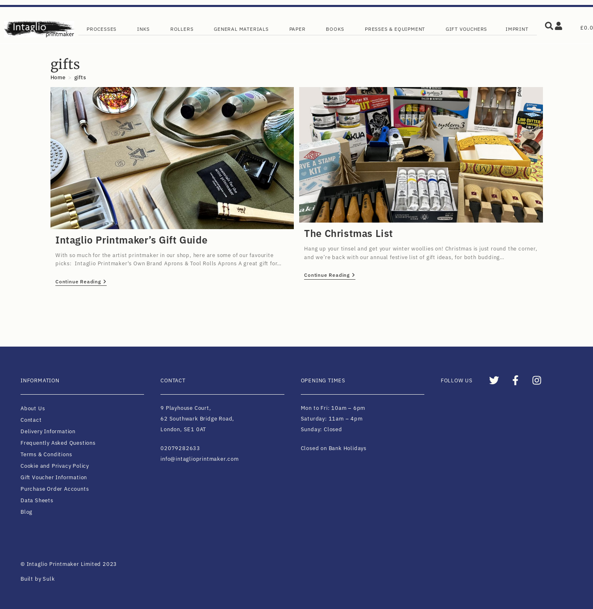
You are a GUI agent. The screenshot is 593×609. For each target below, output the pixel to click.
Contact (31, 419)
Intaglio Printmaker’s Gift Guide (131, 239)
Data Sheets (37, 500)
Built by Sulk (38, 578)
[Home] (58, 77)
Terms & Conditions (46, 454)
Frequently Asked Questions (58, 442)
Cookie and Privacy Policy (55, 465)
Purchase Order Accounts (55, 488)
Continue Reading (81, 282)
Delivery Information (48, 431)
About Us (33, 408)
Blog (26, 511)
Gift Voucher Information (54, 477)
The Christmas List (348, 233)
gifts (80, 77)
